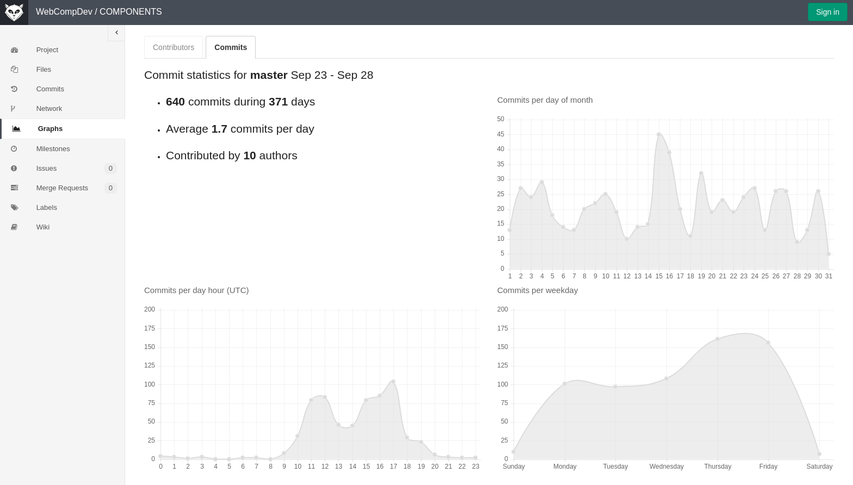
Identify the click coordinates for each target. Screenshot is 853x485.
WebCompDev (64, 11)
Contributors (173, 47)
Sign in (827, 12)
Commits (230, 47)
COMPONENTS (131, 11)
